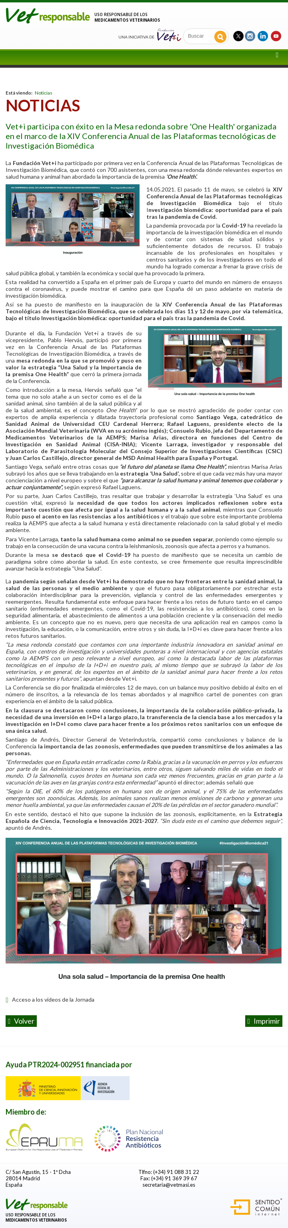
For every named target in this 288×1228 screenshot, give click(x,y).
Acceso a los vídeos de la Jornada (50, 999)
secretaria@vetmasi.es (168, 1185)
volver (21, 1020)
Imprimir (264, 1020)
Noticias (43, 93)
